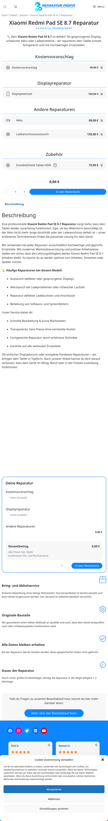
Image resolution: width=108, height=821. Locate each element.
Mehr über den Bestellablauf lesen (54, 713)
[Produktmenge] (15, 192)
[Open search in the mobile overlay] (5, 6)
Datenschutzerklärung (57, 816)
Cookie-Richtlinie (35, 816)
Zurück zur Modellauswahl (54, 28)
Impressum (75, 816)
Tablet (13, 15)
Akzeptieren (54, 789)
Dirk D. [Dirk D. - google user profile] (15, 745)
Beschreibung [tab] (14, 204)
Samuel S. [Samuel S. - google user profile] (64, 745)
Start (5, 15)
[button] (102, 759)
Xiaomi (23, 15)
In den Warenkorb (68, 192)
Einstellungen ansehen (54, 808)
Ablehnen (54, 799)
